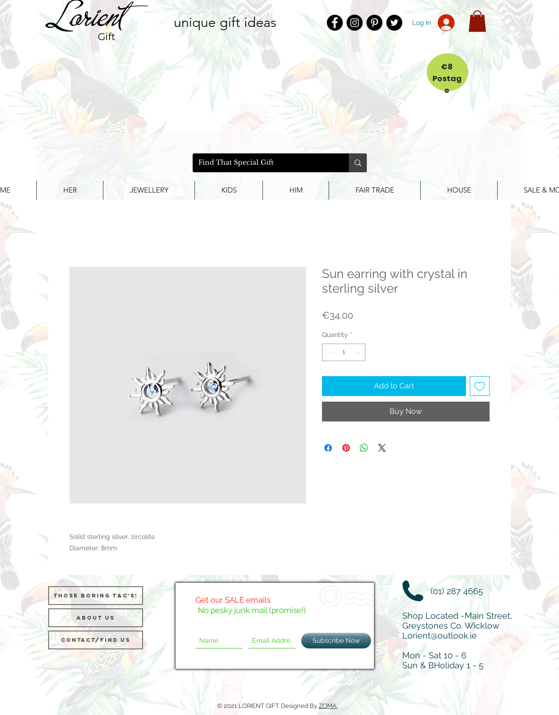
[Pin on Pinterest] (346, 448)
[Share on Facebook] (328, 448)
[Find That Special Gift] (263, 162)
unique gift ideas (225, 22)
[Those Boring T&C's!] (95, 595)
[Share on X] (382, 448)
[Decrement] (329, 352)
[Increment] (358, 352)
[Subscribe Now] (336, 640)
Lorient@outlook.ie (439, 635)
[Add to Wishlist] (480, 386)
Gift (107, 36)
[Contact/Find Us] (95, 640)
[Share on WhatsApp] (364, 448)
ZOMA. (328, 705)
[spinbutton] (343, 352)
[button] (477, 21)
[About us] (95, 617)
